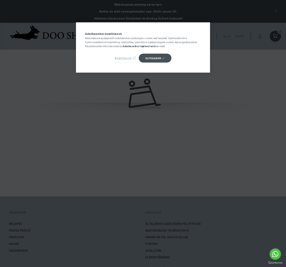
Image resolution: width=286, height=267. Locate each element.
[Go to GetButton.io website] (275, 262)
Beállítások (123, 58)
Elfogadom (153, 58)
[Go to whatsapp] (275, 254)
